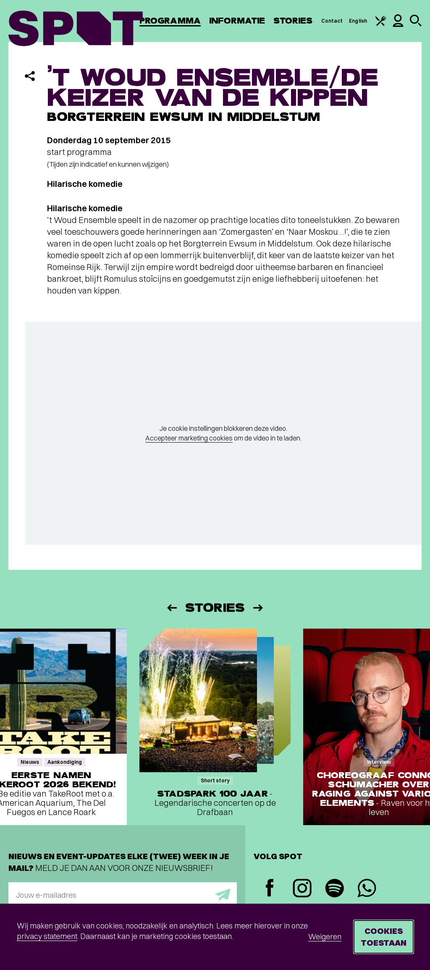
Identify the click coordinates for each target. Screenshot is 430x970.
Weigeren (324, 936)
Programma (170, 21)
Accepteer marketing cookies (189, 438)
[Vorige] (171, 607)
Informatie (237, 21)
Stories (293, 21)
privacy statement (47, 936)
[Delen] (30, 76)
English (358, 21)
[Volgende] (258, 607)
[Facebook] (270, 888)
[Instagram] (302, 889)
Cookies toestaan (383, 936)
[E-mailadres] (122, 894)
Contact (332, 21)
